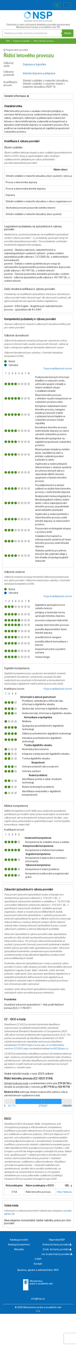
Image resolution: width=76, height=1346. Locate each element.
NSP (8, 41)
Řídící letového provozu (43, 41)
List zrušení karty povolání (57, 1254)
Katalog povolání (19, 1239)
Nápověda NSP (57, 1239)
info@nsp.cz (38, 1298)
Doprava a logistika (21, 41)
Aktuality (19, 1249)
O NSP (38, 1259)
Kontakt (38, 1263)
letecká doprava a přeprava (39, 73)
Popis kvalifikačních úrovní (58, 368)
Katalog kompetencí (19, 1244)
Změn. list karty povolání (57, 1249)
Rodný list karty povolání (57, 1244)
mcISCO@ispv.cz (59, 1048)
